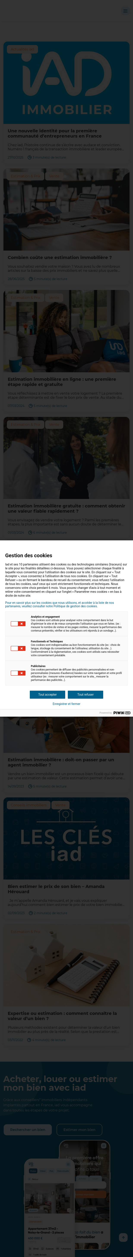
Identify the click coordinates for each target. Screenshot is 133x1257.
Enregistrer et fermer (66, 704)
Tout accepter (47, 694)
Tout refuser (85, 694)
